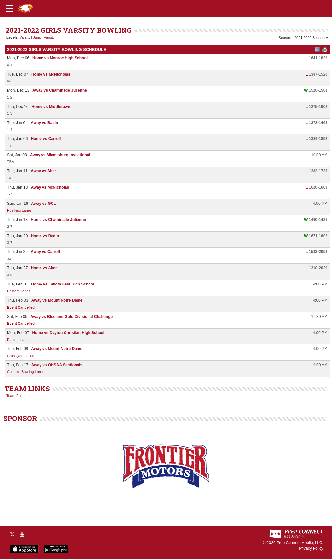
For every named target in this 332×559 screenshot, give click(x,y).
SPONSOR (20, 418)
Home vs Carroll (46, 138)
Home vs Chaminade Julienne (58, 219)
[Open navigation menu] (9, 8)
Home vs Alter (44, 268)
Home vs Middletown (50, 106)
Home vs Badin (45, 236)
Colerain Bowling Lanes (26, 372)
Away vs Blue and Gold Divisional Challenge (71, 316)
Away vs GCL (43, 203)
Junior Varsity (43, 37)
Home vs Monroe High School (60, 58)
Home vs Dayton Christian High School (68, 333)
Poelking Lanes (19, 210)
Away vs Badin (44, 123)
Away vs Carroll (45, 252)
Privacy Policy (311, 548)
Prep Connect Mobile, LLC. (300, 543)
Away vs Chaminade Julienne (59, 90)
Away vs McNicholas (50, 187)
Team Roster (16, 396)
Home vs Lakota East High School (62, 284)
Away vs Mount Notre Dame (57, 300)
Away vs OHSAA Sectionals (56, 365)
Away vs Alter (43, 171)
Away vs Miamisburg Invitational (60, 155)
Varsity (24, 37)
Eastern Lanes (18, 291)
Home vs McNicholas (50, 74)
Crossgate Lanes (20, 356)
